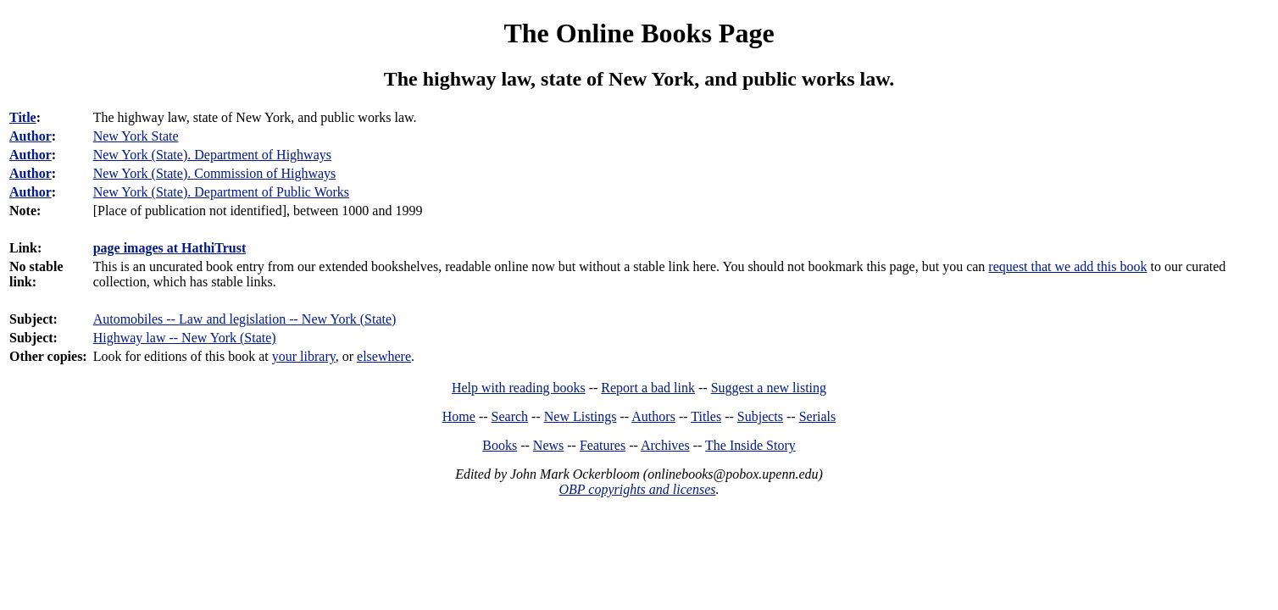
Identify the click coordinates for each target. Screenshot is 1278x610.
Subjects (760, 416)
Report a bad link (648, 387)
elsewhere (384, 356)
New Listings (580, 416)
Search (510, 416)
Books (499, 445)
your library (304, 356)
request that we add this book (1067, 266)
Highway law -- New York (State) (184, 337)
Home (458, 416)
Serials (817, 416)
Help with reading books (519, 387)
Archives (665, 445)
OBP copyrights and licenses (636, 489)
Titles (706, 416)
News (548, 445)
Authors (653, 416)
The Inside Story (750, 445)
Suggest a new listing (768, 387)
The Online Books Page (638, 33)
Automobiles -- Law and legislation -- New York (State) (245, 319)
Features (602, 445)
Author (30, 136)
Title (22, 117)
